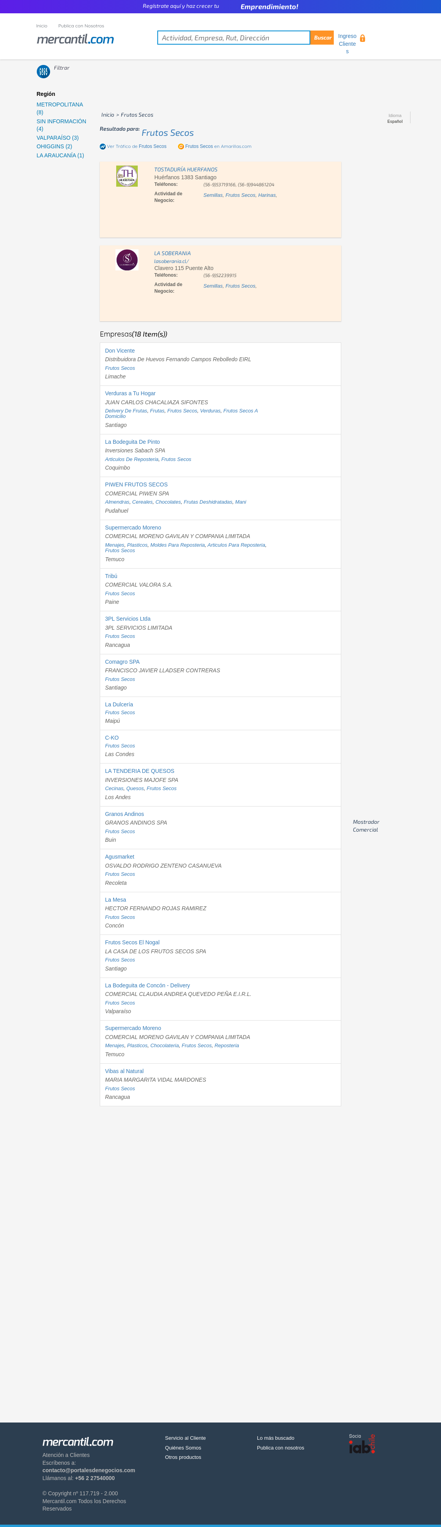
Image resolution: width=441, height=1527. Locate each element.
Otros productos (183, 1457)
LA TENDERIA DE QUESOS (139, 771)
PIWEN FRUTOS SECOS (136, 484)
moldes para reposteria (177, 545)
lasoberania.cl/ (171, 261)
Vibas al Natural (124, 1071)
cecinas (114, 788)
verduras (210, 411)
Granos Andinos (124, 814)
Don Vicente (120, 351)
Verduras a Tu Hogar (130, 393)
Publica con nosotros (280, 1448)
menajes (114, 545)
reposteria (226, 1045)
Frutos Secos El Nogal (132, 942)
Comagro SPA (122, 662)
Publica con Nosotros (81, 26)
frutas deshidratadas (208, 502)
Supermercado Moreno (133, 527)
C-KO (112, 738)
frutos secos (168, 132)
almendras (117, 502)
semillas (213, 195)
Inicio (42, 26)
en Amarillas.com (218, 146)
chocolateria (164, 1045)
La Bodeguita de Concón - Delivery (147, 985)
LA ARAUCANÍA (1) (60, 155)
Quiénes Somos (183, 1448)
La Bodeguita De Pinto (132, 442)
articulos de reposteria (131, 459)
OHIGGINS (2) (54, 146)
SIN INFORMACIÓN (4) (61, 125)
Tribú (111, 576)
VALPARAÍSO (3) (58, 138)
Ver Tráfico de (136, 146)
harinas (267, 195)
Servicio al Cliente (185, 1438)
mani (240, 502)
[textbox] (245, 38)
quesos (135, 788)
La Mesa (115, 900)
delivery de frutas (126, 411)
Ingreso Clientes (347, 43)
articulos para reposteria (236, 545)
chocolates (168, 502)
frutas (157, 411)
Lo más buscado (275, 1438)
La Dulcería (119, 704)
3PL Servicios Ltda (127, 619)
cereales (142, 502)
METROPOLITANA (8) (60, 108)
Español (395, 122)
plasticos (137, 545)
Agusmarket (119, 857)
